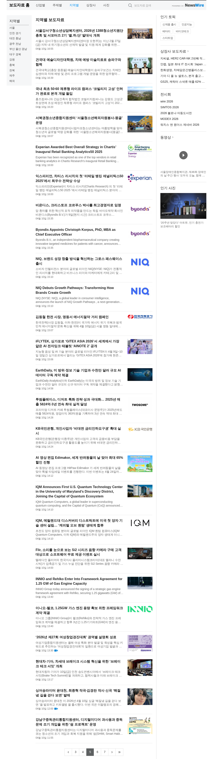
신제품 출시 (169, 24)
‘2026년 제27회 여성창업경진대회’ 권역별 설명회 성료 (76, 637)
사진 (106, 5)
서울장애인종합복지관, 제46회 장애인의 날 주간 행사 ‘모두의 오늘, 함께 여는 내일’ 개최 (183, 175)
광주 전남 (15, 43)
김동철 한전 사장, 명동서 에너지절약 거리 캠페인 (72, 317)
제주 (12, 75)
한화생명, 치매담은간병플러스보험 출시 (186, 70)
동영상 (165, 137)
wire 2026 (166, 101)
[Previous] (68, 752)
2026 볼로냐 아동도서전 (176, 113)
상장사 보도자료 (173, 51)
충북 (12, 64)
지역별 (74, 5)
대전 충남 (15, 38)
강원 (12, 59)
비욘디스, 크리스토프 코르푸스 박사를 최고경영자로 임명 (78, 205)
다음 (203, 206)
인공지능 (187, 24)
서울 (12, 27)
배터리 (166, 31)
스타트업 (167, 37)
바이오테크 (182, 31)
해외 (12, 80)
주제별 (57, 5)
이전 (163, 206)
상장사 (91, 5)
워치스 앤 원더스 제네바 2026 (179, 124)
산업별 (40, 5)
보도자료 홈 (19, 5)
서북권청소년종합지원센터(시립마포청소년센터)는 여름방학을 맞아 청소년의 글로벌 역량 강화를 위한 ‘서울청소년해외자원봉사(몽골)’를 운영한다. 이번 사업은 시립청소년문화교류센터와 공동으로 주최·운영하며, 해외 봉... (79, 130)
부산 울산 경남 (18, 48)
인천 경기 (15, 33)
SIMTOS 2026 (169, 107)
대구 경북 (15, 54)
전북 (12, 70)
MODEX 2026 (169, 119)
